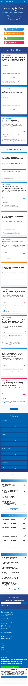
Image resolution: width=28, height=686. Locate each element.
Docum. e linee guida (9, 449)
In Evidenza (4, 73)
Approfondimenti (14, 305)
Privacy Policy (16, 684)
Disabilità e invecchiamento (13, 38)
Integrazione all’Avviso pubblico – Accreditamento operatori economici (12, 91)
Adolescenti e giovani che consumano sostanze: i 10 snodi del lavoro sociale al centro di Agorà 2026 (9, 584)
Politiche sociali (13, 82)
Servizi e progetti (4, 659)
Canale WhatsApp (10, 667)
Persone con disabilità (6, 82)
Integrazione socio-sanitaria (7, 371)
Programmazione (5, 232)
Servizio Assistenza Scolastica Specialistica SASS (10, 79)
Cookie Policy (12, 684)
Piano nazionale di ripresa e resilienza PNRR (9, 372)
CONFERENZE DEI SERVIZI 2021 (9, 540)
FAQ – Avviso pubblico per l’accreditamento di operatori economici (13, 121)
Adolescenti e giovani (20, 310)
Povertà (23, 283)
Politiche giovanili (12, 310)
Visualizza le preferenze (14, 682)
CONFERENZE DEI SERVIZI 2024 (9, 527)
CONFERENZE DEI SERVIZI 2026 (9, 519)
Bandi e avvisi (5, 481)
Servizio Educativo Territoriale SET (8, 80)
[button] (26, 669)
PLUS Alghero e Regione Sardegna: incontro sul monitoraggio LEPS (10, 578)
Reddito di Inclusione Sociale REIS (14, 233)
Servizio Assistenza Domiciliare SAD (8, 77)
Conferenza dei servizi (9, 458)
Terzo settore (17, 80)
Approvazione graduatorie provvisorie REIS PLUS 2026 (8, 497)
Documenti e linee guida (12, 661)
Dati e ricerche (9, 454)
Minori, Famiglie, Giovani (12, 42)
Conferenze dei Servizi (7, 516)
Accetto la (6, 605)
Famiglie (13, 81)
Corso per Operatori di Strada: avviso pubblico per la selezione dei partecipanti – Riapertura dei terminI (14, 384)
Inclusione (7, 283)
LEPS (16, 81)
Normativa (9, 440)
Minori (19, 81)
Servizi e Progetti (5, 74)
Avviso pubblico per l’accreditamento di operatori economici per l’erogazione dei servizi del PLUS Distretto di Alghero (13, 59)
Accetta (14, 677)
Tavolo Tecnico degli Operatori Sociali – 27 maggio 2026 (9, 558)
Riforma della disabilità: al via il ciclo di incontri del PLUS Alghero (10, 568)
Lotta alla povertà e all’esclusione (14, 33)
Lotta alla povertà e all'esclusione (8, 280)
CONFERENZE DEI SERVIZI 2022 (9, 536)
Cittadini (9, 81)
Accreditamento (5, 81)
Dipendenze (7, 310)
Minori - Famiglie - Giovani (6, 305)
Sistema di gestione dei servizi (13, 29)
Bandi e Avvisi (20, 73)
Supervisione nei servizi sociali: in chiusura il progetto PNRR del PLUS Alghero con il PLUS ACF (12, 355)
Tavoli (14, 229)
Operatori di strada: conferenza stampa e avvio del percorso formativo (13, 292)
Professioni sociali (17, 311)
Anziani (21, 80)
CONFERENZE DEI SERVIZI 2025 (9, 523)
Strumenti (10, 74)
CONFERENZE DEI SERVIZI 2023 (9, 531)
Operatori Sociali (18, 232)
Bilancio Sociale (9, 463)
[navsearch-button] (24, 1)
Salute (3, 310)
